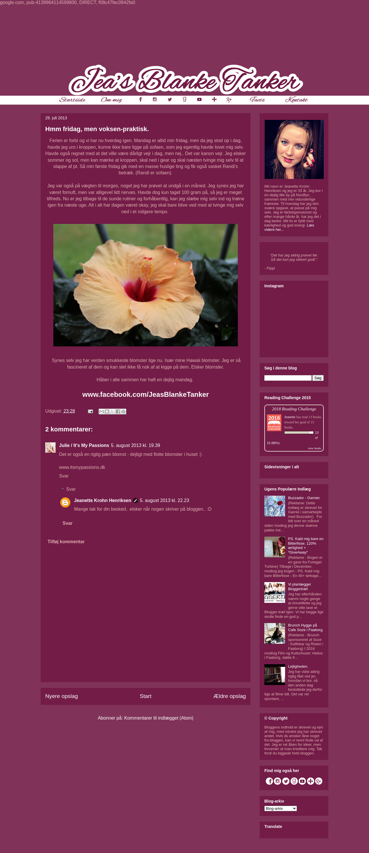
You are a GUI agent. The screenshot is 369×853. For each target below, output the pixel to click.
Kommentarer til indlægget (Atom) (158, 718)
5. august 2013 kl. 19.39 (135, 445)
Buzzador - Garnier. (304, 498)
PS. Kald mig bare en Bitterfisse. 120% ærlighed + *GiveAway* (305, 545)
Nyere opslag (61, 696)
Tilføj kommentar (66, 541)
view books (314, 448)
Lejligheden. (298, 666)
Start (146, 696)
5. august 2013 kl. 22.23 (164, 500)
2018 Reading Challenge (294, 408)
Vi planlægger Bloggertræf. (299, 586)
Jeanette (289, 417)
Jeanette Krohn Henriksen (102, 500)
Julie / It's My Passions (84, 445)
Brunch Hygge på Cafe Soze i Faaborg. (305, 627)
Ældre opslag (229, 696)
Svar (64, 475)
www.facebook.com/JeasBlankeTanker (145, 394)
